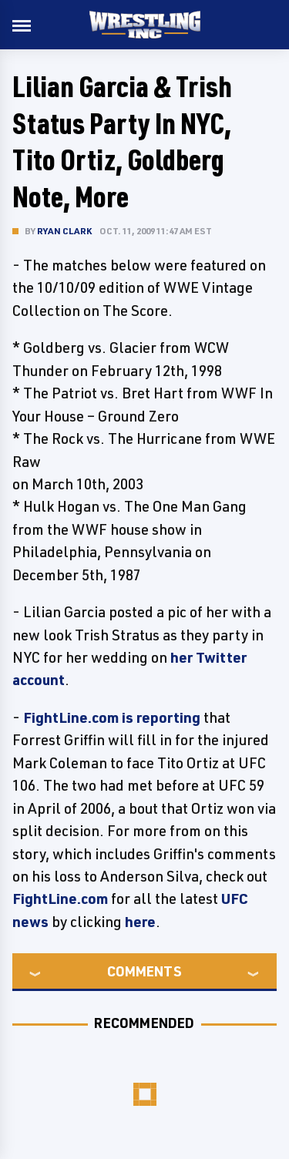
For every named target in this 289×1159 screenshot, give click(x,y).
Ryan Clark (64, 231)
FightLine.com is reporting (111, 717)
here (140, 921)
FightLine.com (60, 898)
